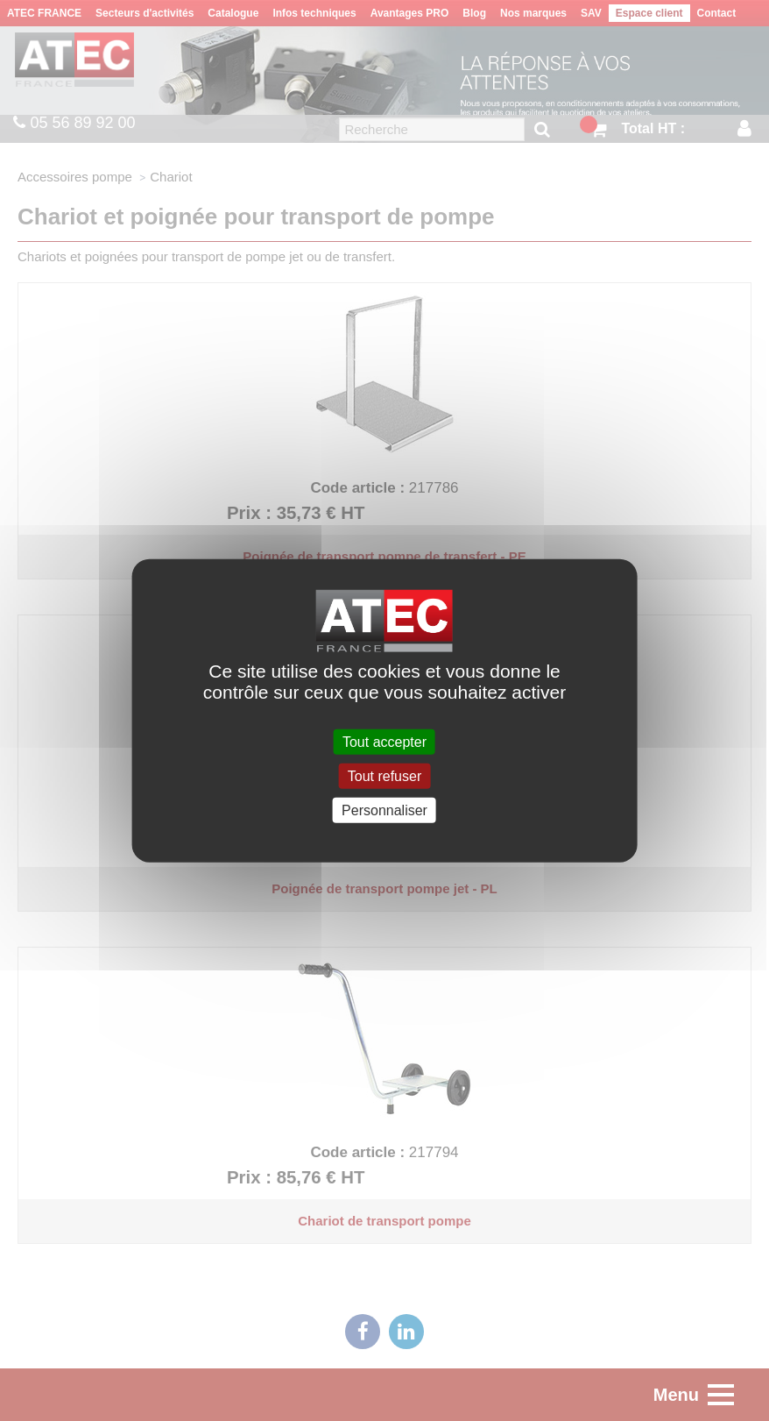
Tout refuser (384, 775)
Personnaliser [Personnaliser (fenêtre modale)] (384, 810)
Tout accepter (384, 741)
